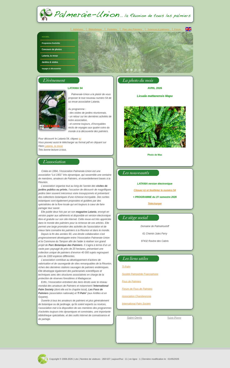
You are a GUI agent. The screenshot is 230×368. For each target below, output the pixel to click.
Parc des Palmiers (132, 29)
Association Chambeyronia (136, 296)
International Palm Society (136, 303)
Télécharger (155, 203)
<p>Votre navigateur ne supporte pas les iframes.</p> (135, 52)
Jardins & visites (50, 62)
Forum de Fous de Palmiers (137, 288)
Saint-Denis (134, 317)
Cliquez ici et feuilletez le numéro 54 (155, 190)
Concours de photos (52, 49)
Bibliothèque (95, 29)
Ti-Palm (126, 266)
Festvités (112, 29)
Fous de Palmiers (131, 281)
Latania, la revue (50, 56)
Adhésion (78, 29)
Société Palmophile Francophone (140, 274)
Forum (177, 29)
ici (80, 138)
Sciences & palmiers (158, 29)
